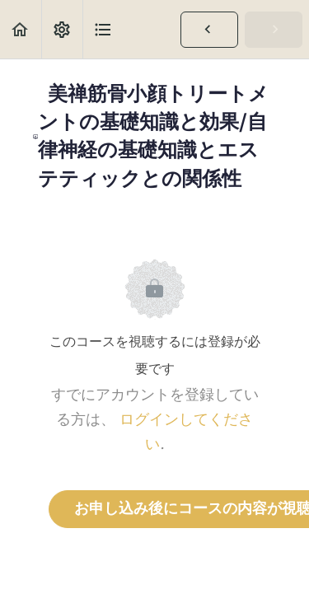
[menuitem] (61, 29)
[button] (20, 29)
